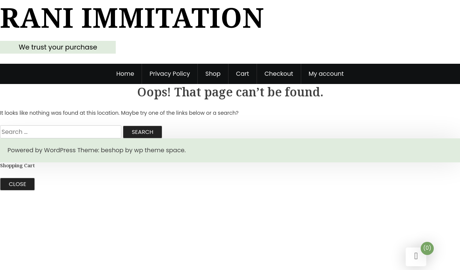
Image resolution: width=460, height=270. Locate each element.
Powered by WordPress (41, 150)
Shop (213, 73)
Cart (242, 73)
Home (125, 73)
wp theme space (159, 150)
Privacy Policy (169, 73)
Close (17, 184)
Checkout (278, 73)
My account (326, 73)
